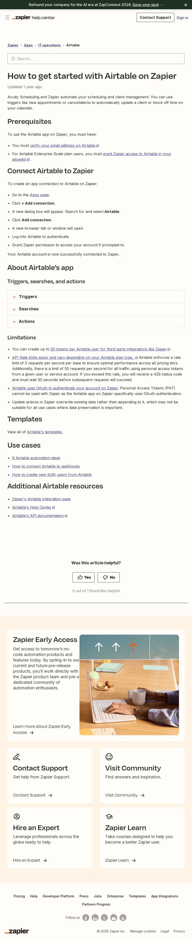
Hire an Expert (27, 862)
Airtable (73, 45)
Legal (165, 933)
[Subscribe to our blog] (122, 919)
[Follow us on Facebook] (85, 919)
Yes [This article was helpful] (87, 577)
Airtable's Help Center (31, 507)
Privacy (179, 933)
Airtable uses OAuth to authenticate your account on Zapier (65, 388)
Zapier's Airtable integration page (41, 499)
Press (84, 898)
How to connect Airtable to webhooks (46, 466)
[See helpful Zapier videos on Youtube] (113, 919)
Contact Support (29, 797)
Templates (137, 898)
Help (34, 898)
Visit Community (122, 797)
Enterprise (115, 898)
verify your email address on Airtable (62, 145)
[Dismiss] (186, 5)
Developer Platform (58, 898)
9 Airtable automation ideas (36, 458)
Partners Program (96, 906)
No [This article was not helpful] (112, 577)
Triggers (28, 296)
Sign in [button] (182, 17)
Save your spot (145, 4)
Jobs (98, 898)
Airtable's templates (44, 432)
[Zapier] (17, 933)
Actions (27, 321)
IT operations (49, 45)
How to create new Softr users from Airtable (52, 474)
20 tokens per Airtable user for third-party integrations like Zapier (109, 349)
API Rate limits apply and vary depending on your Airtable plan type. (73, 357)
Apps (28, 45)
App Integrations (164, 898)
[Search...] (96, 58)
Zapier (12, 45)
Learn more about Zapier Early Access (42, 730)
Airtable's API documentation (38, 515)
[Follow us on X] (104, 919)
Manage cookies (143, 933)
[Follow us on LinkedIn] (95, 919)
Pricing (19, 898)
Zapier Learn (117, 862)
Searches (29, 308)
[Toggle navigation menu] (7, 17)
